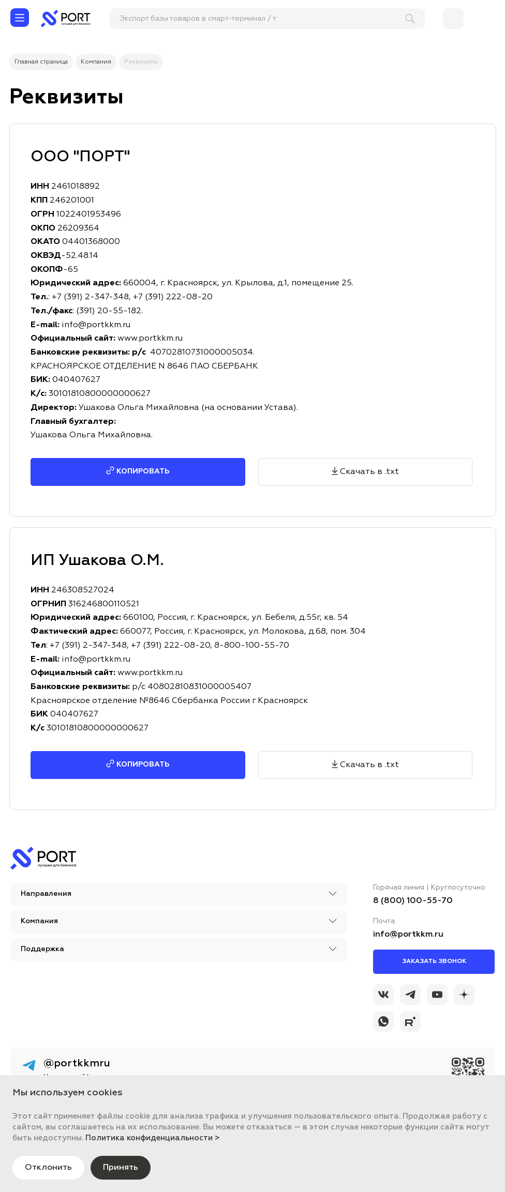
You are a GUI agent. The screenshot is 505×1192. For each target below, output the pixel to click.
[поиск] (263, 18)
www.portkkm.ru (150, 673)
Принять (120, 1168)
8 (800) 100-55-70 (413, 901)
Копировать (142, 764)
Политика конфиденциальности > (152, 1138)
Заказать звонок (434, 961)
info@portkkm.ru (96, 659)
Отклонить (48, 1168)
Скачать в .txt (369, 765)
